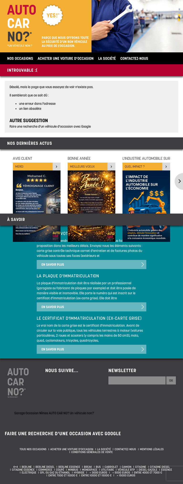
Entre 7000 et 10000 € (62, 475)
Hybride (79, 472)
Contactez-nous (134, 58)
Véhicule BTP (126, 469)
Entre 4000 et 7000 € (148, 472)
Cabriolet (111, 467)
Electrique (29, 472)
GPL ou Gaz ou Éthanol (55, 472)
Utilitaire (107, 469)
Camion (126, 467)
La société (107, 58)
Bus (98, 467)
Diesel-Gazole (148, 469)
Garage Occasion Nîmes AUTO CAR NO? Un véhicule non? (54, 413)
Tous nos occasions (33, 449)
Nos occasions (20, 58)
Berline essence (69, 467)
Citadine (140, 467)
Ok (171, 380)
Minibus (73, 469)
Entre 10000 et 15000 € (96, 475)
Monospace (89, 469)
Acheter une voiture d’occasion (66, 58)
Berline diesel (45, 467)
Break (88, 467)
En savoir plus (52, 264)
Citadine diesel (160, 467)
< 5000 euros (120, 472)
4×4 (15, 467)
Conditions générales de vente (92, 452)
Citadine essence (23, 469)
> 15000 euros (125, 475)
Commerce (45, 469)
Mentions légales (152, 449)
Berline (27, 467)
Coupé (60, 469)
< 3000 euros (97, 472)
